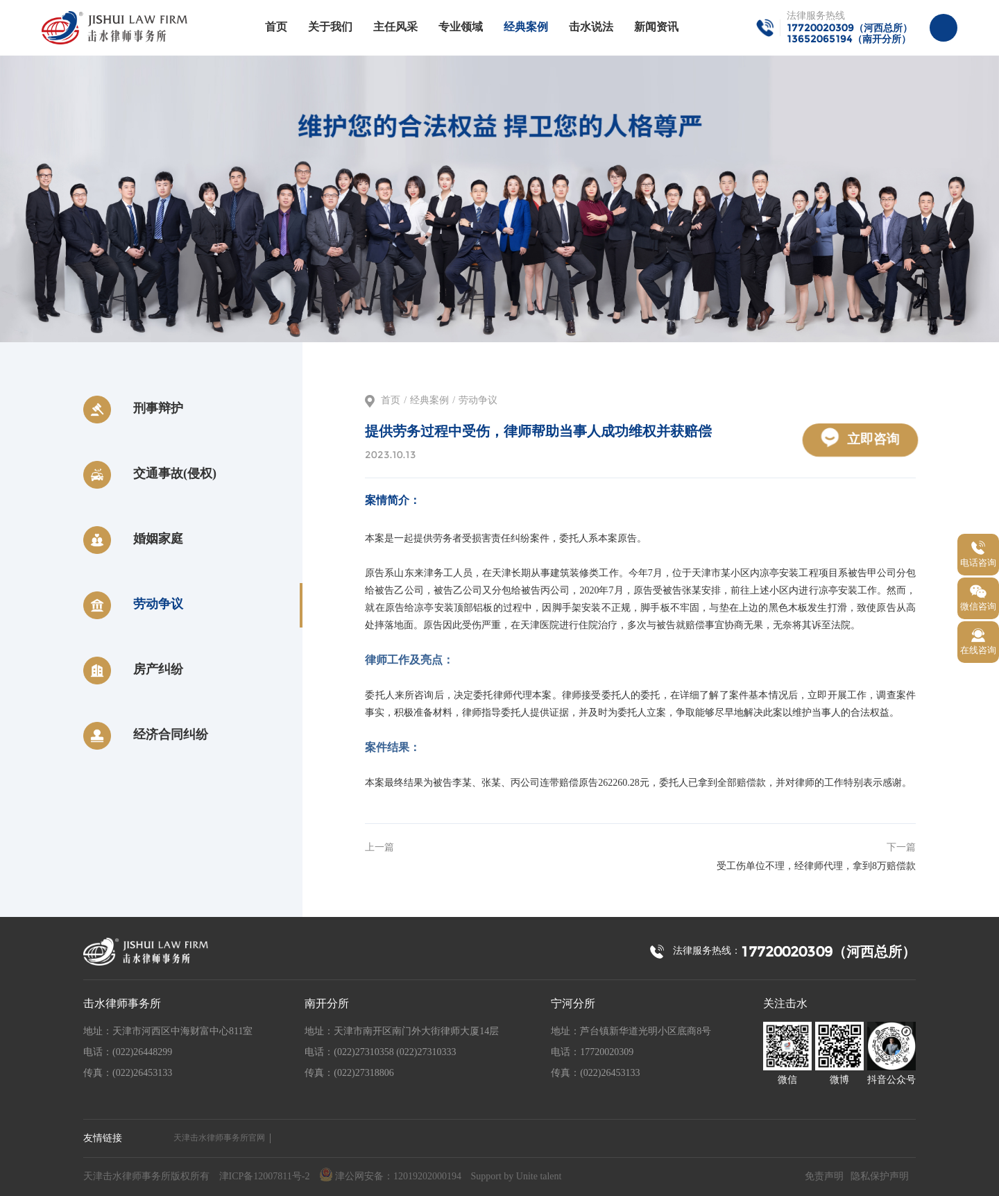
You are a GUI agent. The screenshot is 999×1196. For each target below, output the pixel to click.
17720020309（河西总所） (849, 27)
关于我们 (330, 27)
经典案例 (526, 27)
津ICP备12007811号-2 (264, 1177)
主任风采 (395, 27)
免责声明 (824, 1177)
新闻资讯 (656, 27)
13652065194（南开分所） (849, 38)
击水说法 (591, 27)
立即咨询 (860, 437)
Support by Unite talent (515, 1177)
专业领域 (460, 27)
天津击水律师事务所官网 (219, 1138)
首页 (276, 27)
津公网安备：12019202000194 (390, 1175)
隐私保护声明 (880, 1177)
